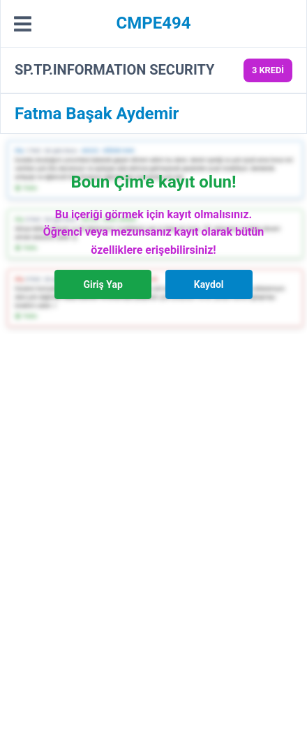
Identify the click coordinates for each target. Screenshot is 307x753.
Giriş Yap (102, 284)
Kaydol (209, 284)
